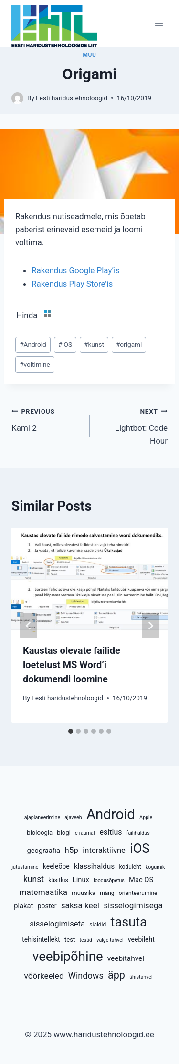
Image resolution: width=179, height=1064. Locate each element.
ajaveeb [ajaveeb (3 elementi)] (73, 817)
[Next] (150, 625)
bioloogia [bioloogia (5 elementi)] (40, 832)
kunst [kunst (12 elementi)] (33, 879)
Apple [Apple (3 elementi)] (145, 817)
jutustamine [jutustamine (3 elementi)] (24, 867)
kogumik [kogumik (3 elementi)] (155, 867)
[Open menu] (159, 23)
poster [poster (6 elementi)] (47, 906)
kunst (94, 344)
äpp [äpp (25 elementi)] (116, 975)
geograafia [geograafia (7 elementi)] (43, 850)
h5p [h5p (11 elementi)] (71, 850)
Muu (89, 55)
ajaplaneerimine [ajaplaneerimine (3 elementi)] (42, 817)
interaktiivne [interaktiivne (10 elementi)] (104, 850)
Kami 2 (46, 418)
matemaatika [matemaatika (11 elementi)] (44, 892)
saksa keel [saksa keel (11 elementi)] (80, 905)
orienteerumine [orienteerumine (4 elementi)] (138, 893)
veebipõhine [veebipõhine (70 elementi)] (67, 956)
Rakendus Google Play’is (76, 270)
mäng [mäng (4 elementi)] (107, 893)
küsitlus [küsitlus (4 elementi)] (58, 880)
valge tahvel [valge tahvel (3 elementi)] (109, 940)
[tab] (70, 731)
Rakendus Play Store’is (72, 283)
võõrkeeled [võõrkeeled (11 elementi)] (43, 975)
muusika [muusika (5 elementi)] (83, 892)
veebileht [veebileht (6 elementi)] (141, 939)
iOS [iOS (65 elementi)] (139, 848)
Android (33, 344)
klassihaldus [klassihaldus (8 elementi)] (94, 866)
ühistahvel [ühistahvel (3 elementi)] (140, 977)
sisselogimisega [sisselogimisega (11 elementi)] (133, 905)
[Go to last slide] (28, 625)
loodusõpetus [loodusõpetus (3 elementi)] (109, 880)
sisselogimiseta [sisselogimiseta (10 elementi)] (57, 923)
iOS (65, 344)
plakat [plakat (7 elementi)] (23, 906)
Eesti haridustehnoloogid (71, 98)
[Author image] (17, 98)
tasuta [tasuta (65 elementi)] (129, 922)
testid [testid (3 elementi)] (85, 940)
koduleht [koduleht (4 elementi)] (130, 866)
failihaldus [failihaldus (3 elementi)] (138, 833)
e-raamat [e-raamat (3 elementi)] (85, 833)
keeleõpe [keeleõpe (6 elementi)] (56, 866)
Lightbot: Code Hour (133, 425)
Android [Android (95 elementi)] (110, 814)
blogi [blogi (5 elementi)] (64, 832)
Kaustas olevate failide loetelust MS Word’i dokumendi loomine (71, 665)
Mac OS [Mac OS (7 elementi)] (141, 879)
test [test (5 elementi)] (69, 939)
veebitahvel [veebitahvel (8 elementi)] (125, 958)
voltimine (35, 364)
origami (129, 344)
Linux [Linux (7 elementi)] (81, 879)
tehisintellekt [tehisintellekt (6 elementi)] (41, 939)
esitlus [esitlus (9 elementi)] (111, 832)
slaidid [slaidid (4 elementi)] (97, 924)
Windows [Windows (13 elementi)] (86, 975)
